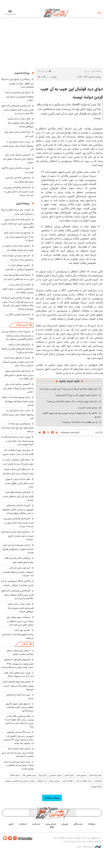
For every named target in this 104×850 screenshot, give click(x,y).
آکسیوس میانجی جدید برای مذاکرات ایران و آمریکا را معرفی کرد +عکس (18, 158)
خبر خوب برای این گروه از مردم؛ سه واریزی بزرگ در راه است (18, 258)
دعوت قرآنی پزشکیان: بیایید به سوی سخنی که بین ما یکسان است (18, 462)
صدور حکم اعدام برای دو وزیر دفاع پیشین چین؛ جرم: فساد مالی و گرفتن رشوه (17, 223)
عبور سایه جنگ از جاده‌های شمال (20, 696)
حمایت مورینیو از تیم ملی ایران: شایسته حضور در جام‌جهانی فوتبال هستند (18, 548)
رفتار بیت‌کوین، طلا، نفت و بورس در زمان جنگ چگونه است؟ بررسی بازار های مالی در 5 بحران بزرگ (19, 721)
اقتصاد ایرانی (67, 780)
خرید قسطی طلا (29, 775)
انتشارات (23, 824)
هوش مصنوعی (55, 775)
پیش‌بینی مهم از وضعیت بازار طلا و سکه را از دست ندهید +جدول (18, 452)
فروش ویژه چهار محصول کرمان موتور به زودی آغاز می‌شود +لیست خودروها (18, 685)
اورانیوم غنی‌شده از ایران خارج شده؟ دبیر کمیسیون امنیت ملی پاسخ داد (19, 236)
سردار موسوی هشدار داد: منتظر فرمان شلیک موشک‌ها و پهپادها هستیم (18, 401)
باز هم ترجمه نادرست (87, 408)
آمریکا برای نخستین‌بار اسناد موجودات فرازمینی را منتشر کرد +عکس (19, 96)
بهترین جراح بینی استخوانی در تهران (19, 780)
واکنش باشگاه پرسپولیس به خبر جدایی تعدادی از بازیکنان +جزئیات (17, 583)
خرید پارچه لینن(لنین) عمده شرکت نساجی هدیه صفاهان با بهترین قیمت (19, 765)
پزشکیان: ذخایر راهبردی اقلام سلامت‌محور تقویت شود (19, 560)
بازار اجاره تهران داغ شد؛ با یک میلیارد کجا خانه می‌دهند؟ (72, 401)
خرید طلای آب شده (83, 780)
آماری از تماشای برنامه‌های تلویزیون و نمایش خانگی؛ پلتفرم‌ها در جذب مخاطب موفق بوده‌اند (18, 509)
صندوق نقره (81, 775)
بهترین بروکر (54, 780)
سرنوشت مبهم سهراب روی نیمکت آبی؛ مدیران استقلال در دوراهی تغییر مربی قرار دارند (20, 621)
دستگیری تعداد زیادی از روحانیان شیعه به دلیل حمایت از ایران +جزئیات (17, 535)
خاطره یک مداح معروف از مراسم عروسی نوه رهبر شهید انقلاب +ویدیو (71, 414)
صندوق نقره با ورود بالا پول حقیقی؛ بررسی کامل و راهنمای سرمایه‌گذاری (20, 707)
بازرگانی (24, 644)
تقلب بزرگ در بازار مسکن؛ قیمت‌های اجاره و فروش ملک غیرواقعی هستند (20, 122)
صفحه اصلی (96, 71)
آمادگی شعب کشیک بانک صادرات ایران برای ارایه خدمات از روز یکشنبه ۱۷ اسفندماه (18, 752)
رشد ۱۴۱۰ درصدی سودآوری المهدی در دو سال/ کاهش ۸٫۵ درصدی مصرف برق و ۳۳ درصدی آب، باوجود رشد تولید (19, 737)
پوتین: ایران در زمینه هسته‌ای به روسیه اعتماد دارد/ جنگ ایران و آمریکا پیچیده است (17, 440)
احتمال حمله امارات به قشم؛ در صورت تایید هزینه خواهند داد (18, 248)
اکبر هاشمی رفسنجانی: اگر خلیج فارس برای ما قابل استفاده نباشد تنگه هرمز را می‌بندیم (18, 109)
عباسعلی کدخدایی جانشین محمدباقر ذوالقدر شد (19, 180)
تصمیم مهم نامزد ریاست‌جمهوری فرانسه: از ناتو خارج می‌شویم (18, 634)
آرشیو (11, 824)
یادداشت (36, 824)
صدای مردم (51, 824)
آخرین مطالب (22, 325)
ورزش (86, 71)
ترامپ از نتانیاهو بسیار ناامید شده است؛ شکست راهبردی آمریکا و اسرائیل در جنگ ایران (18, 361)
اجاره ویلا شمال (95, 775)
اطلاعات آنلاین (56, 12)
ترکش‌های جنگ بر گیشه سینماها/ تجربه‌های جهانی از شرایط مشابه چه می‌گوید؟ (18, 348)
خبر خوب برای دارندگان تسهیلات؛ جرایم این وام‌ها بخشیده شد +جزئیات (18, 571)
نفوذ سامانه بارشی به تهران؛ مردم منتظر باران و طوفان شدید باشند (19, 483)
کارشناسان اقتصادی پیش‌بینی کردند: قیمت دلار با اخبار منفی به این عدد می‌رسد (18, 191)
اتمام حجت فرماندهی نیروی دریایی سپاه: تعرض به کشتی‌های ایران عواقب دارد (19, 374)
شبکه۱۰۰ (91, 824)
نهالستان (98, 780)
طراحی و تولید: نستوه (89, 846)
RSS (52, 827)
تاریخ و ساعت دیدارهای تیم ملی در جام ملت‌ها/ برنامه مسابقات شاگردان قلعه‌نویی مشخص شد (18, 335)
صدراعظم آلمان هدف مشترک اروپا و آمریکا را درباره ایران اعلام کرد (18, 471)
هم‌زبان (65, 824)
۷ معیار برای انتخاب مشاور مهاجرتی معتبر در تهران (20, 652)
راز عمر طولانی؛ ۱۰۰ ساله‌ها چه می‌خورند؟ (80, 422)
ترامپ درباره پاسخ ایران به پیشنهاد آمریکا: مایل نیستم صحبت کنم (18, 145)
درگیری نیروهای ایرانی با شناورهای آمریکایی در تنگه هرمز (19, 267)
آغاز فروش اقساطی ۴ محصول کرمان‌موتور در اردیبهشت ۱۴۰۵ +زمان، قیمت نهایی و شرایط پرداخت (17, 663)
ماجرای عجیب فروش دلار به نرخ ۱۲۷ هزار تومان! (76, 395)
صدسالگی (78, 824)
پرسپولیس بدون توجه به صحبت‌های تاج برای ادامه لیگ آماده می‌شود (17, 427)
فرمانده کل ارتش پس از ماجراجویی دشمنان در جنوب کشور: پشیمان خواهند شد (18, 288)
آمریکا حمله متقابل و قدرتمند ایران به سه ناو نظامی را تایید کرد (19, 277)
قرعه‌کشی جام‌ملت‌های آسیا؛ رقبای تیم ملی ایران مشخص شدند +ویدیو (18, 496)
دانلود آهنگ (15, 775)
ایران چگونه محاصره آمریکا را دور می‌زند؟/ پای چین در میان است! (69, 389)
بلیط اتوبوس (96, 786)
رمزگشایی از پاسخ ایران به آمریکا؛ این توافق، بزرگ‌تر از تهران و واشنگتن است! (17, 83)
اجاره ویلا (42, 775)
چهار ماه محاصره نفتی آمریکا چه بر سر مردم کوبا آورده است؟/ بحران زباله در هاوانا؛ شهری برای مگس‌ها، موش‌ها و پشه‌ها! (18, 303)
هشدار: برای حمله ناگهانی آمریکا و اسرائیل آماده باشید (17, 212)
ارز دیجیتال (42, 780)
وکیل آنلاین (68, 775)
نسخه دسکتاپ (52, 798)
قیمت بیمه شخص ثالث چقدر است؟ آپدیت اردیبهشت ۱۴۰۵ (19, 674)
